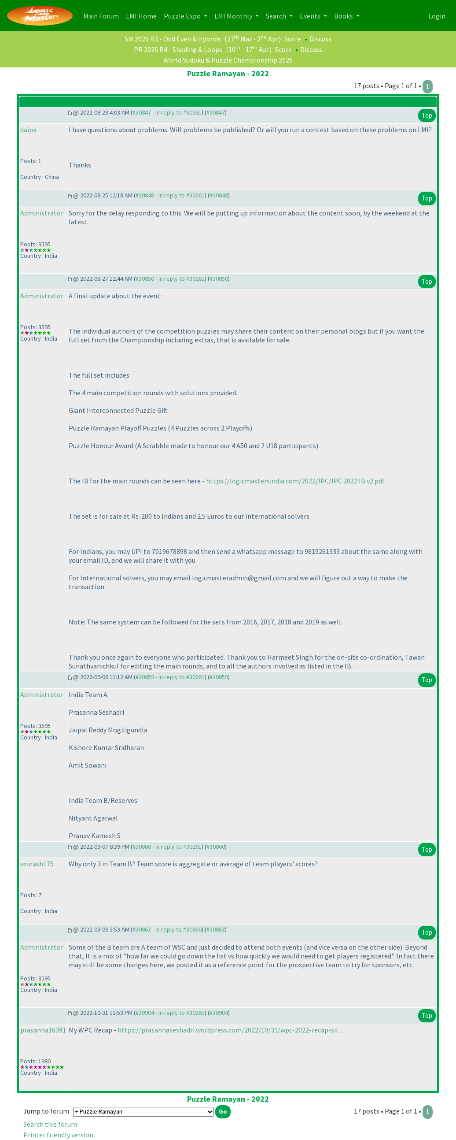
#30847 (215, 112)
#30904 (219, 1013)
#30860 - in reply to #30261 (167, 846)
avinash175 (37, 863)
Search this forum (50, 1124)
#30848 (219, 195)
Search (276, 15)
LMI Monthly (234, 15)
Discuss (320, 38)
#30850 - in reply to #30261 (170, 278)
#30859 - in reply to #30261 (170, 677)
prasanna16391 (43, 1029)
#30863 (215, 929)
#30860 (215, 846)
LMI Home (143, 15)
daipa (28, 129)
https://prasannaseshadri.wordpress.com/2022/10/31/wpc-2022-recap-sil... (230, 1029)
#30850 (219, 278)
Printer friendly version (58, 1134)
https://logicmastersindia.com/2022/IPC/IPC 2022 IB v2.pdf (295, 480)
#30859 (219, 677)
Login (436, 15)
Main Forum (102, 15)
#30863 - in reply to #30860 (167, 929)
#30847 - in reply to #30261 (167, 112)
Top (427, 115)
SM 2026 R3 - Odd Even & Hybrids (173, 38)
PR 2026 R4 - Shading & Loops (178, 49)
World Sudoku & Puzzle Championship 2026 (228, 60)
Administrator (41, 212)
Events (311, 15)
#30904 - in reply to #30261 (170, 1013)
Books (344, 15)
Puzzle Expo (183, 15)
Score (292, 38)
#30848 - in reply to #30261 (170, 195)
